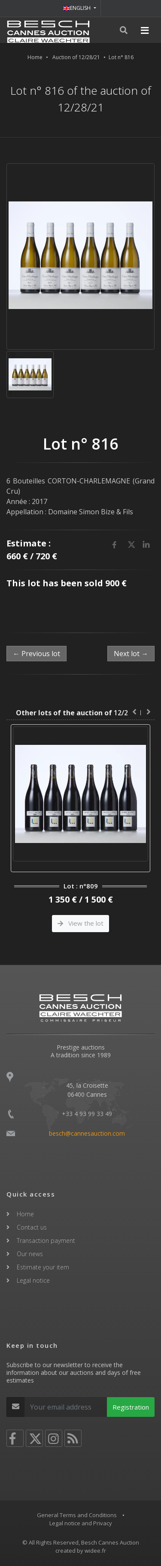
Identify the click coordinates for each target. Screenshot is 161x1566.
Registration (130, 1407)
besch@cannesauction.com (87, 1133)
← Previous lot (36, 653)
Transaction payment (46, 1240)
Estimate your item (43, 1267)
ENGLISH (77, 8)
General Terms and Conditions (77, 1515)
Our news (30, 1254)
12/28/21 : (81, 712)
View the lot (80, 923)
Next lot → (131, 653)
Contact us (32, 1227)
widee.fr (95, 1550)
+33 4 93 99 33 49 (87, 1114)
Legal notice (33, 1280)
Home (35, 57)
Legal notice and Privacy (80, 1523)
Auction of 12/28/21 (76, 57)
